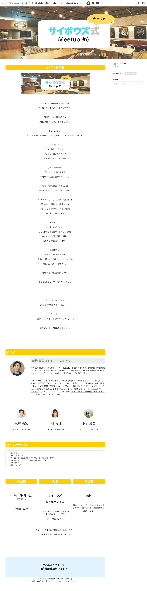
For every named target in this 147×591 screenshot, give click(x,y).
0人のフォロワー (118, 73)
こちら (60, 519)
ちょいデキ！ (65, 389)
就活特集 (48, 305)
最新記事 (116, 79)
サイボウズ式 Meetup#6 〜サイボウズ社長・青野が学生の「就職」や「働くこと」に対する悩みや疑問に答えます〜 (43, 3)
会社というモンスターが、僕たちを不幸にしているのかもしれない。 (55, 135)
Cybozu (123, 63)
